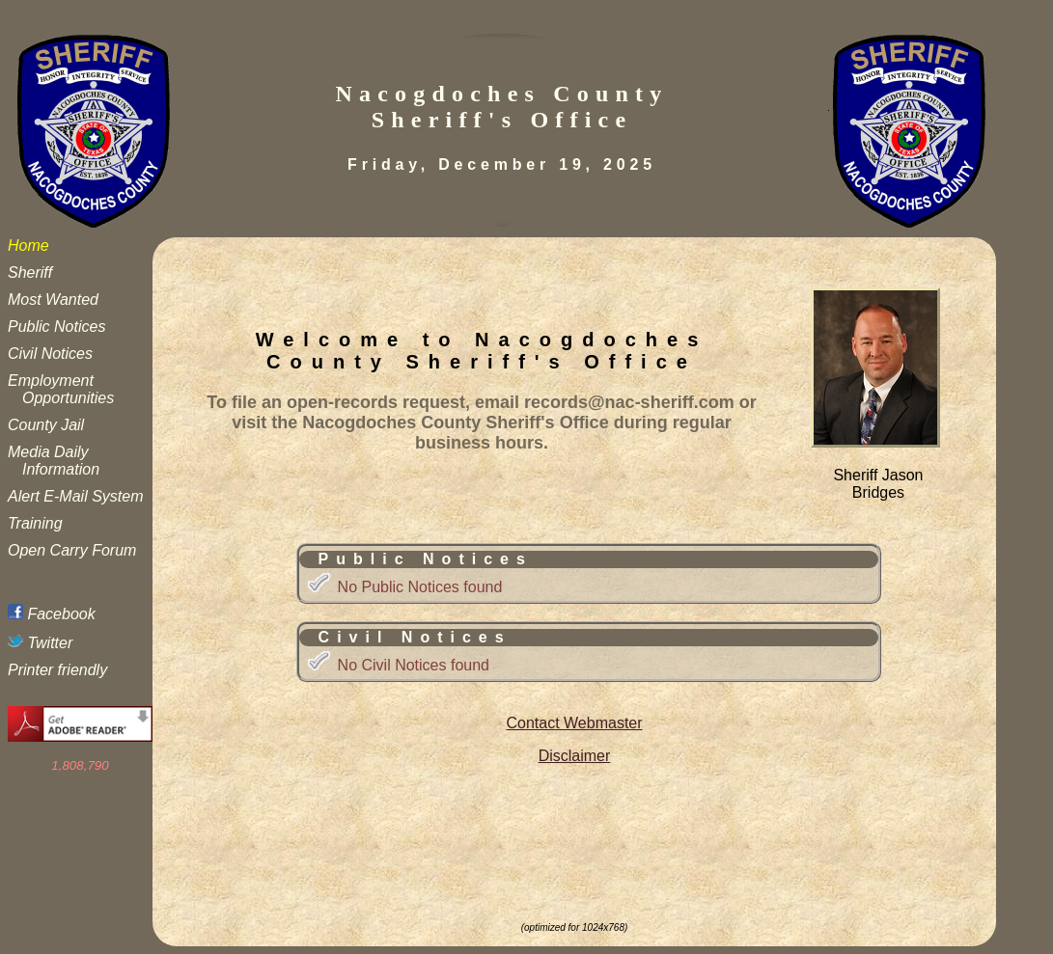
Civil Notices (50, 353)
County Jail (46, 425)
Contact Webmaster (574, 723)
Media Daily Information (53, 460)
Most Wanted (53, 299)
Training (35, 523)
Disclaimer (575, 756)
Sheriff (30, 272)
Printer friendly (57, 670)
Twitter (40, 643)
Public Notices (56, 326)
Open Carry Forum (72, 550)
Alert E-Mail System (75, 496)
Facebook (52, 614)
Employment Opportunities (61, 389)
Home (28, 245)
